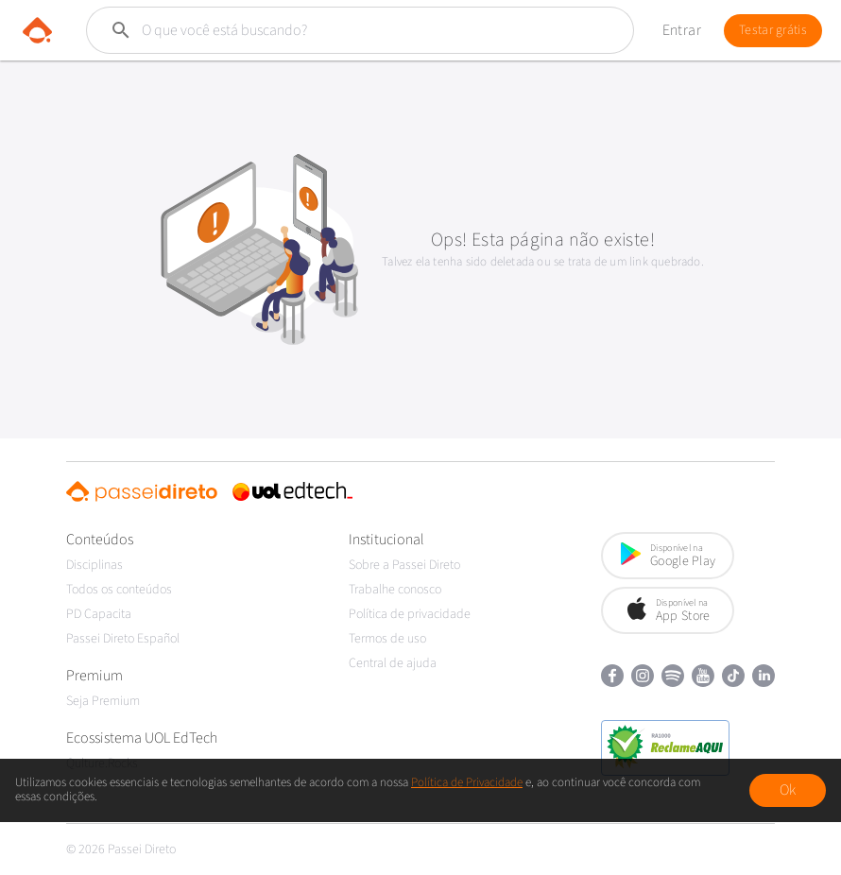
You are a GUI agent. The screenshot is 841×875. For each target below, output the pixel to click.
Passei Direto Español (123, 638)
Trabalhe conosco (395, 589)
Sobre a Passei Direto (404, 565)
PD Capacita (98, 614)
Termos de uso (387, 638)
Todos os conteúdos (119, 589)
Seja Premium (103, 701)
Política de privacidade (410, 614)
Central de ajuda (393, 663)
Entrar (681, 30)
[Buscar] (334, 30)
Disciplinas (94, 565)
